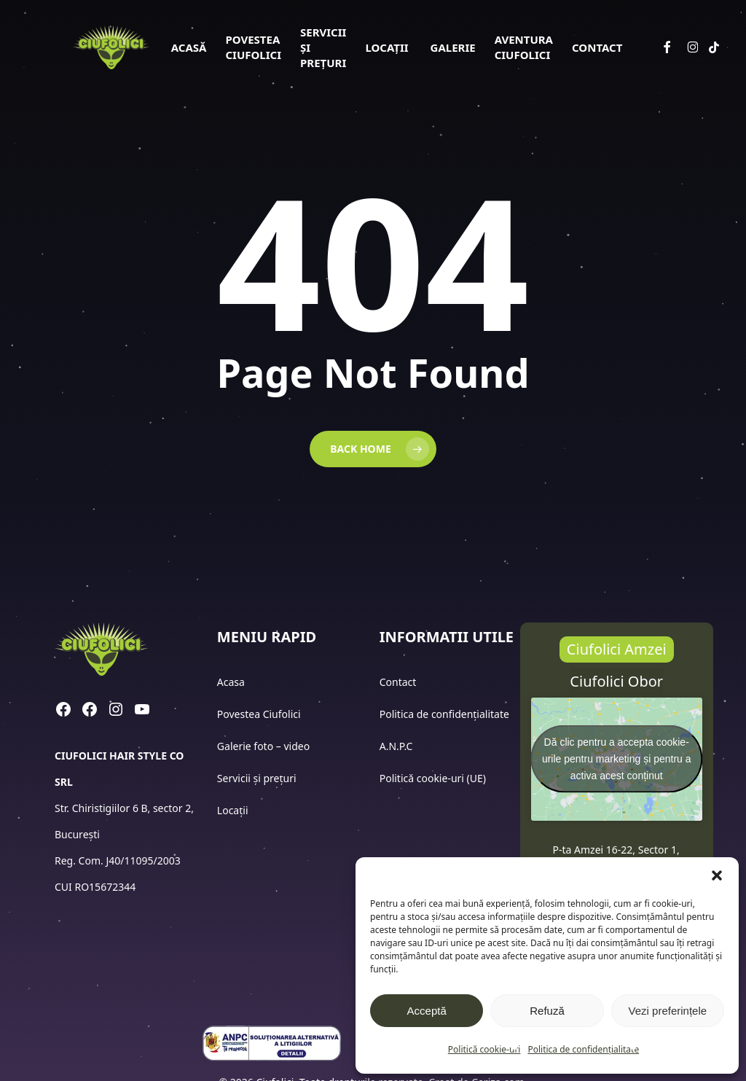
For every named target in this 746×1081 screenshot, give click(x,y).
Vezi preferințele (668, 1010)
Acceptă (427, 1010)
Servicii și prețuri (257, 778)
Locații (234, 810)
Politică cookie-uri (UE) (433, 778)
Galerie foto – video (265, 746)
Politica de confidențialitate (583, 1049)
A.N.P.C (396, 746)
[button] (717, 875)
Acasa (231, 682)
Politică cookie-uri (484, 1049)
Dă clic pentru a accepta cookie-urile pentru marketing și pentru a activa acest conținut (616, 758)
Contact (399, 682)
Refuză (547, 1010)
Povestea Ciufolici (259, 714)
